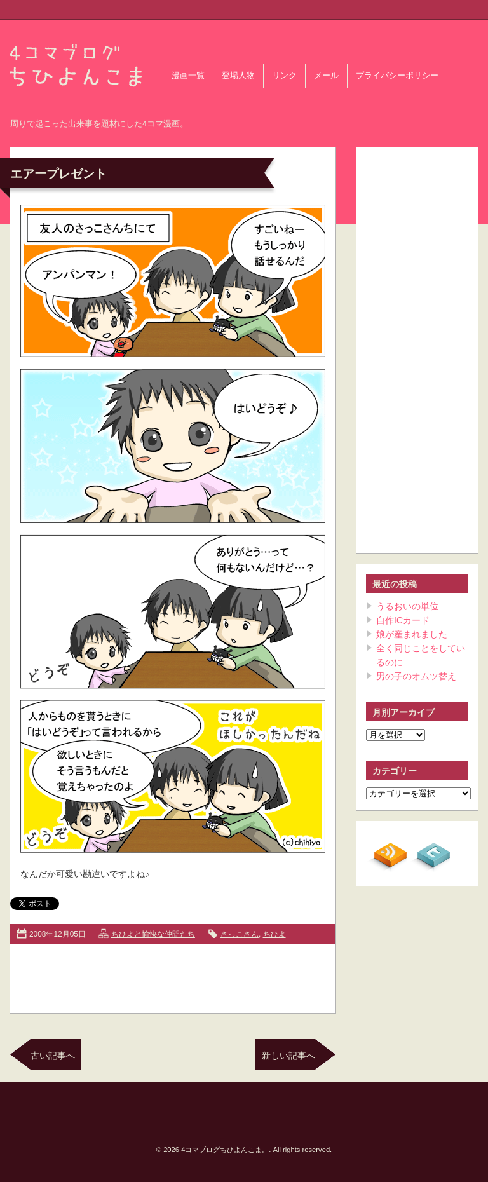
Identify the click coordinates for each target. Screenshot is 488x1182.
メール (326, 75)
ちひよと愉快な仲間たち (153, 934)
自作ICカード (403, 620)
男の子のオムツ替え (416, 676)
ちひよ (274, 934)
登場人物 (238, 75)
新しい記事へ (288, 1055)
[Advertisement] (173, 976)
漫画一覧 (188, 75)
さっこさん (239, 934)
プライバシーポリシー (397, 75)
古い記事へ (52, 1055)
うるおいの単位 (407, 606)
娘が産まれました (411, 634)
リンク (284, 75)
